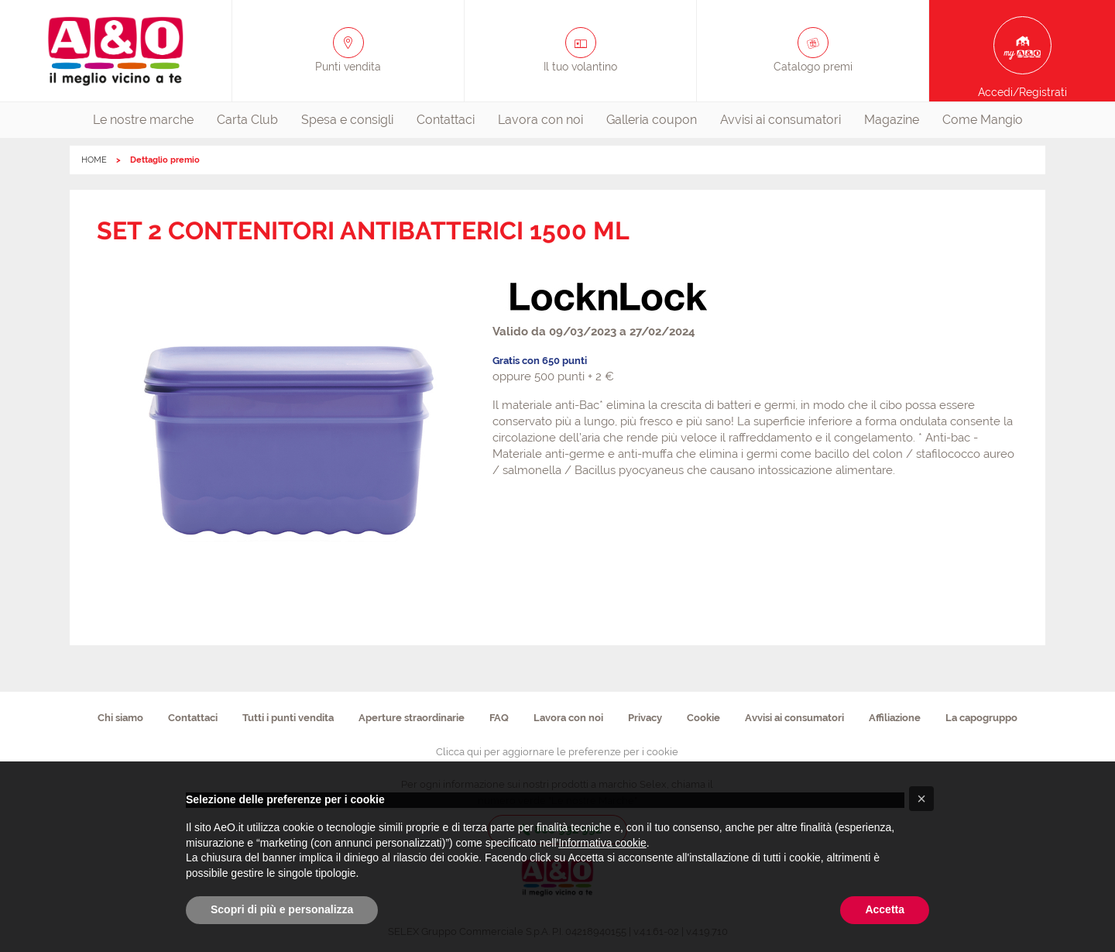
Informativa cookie (602, 843)
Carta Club (247, 119)
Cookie (703, 717)
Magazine (891, 119)
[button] (921, 798)
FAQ (499, 717)
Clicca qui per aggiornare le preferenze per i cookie (557, 752)
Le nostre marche (143, 119)
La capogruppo (981, 717)
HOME (94, 160)
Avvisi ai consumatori (780, 119)
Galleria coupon (651, 119)
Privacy (645, 717)
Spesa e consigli (347, 119)
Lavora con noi (540, 119)
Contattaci (446, 119)
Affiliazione (895, 717)
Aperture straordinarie (412, 717)
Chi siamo (120, 717)
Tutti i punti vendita (288, 717)
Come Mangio (982, 119)
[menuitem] (143, 120)
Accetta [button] (884, 909)
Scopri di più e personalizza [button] (282, 909)
